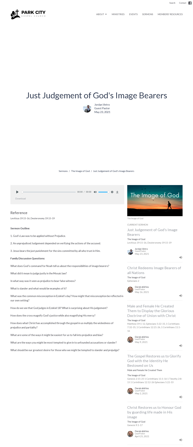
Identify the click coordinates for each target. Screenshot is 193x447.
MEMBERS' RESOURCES (170, 14)
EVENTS (133, 14)
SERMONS (147, 14)
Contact (182, 3)
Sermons (63, 170)
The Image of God (80, 170)
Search (172, 3)
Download (20, 198)
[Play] (17, 192)
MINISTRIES (118, 14)
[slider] (48, 192)
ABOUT (101, 14)
